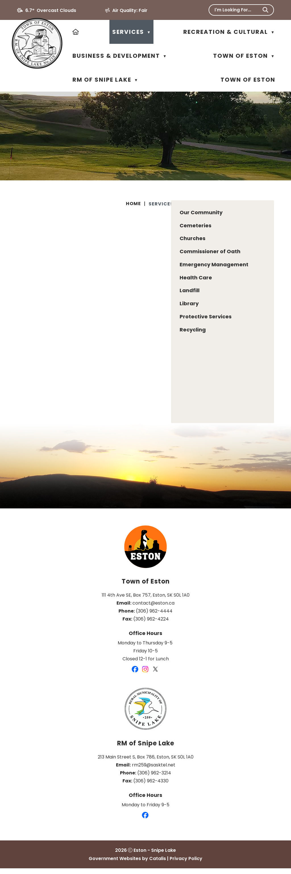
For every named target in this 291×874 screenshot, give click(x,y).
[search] (237, 10)
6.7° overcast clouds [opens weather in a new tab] (50, 10)
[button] (265, 10)
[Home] (76, 32)
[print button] (271, 204)
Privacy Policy (186, 864)
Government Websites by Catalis (127, 864)
